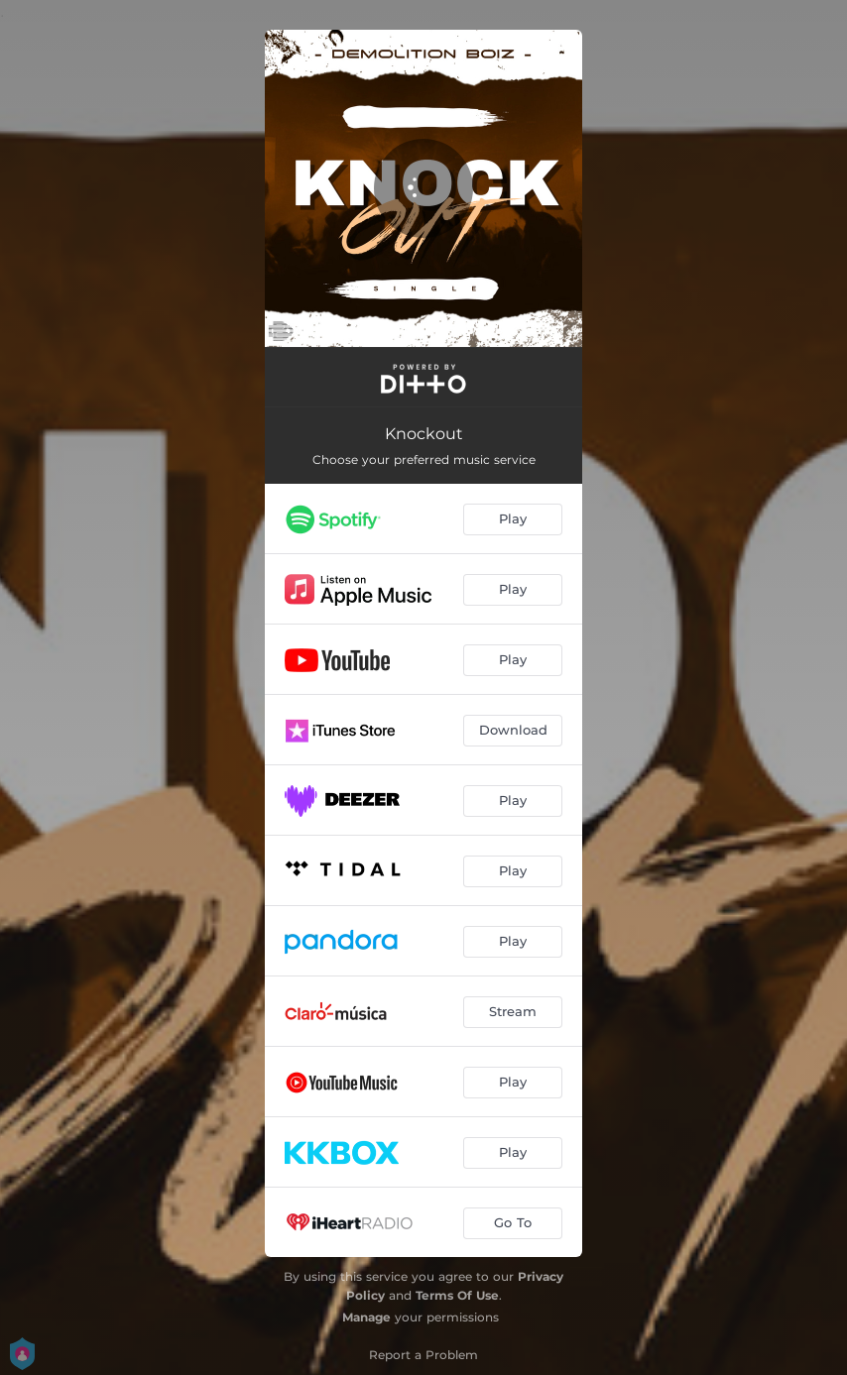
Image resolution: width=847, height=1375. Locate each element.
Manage (366, 1317)
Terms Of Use (457, 1295)
